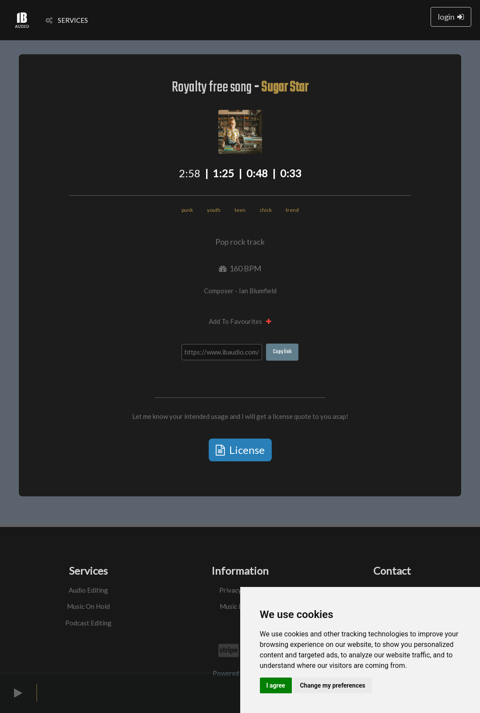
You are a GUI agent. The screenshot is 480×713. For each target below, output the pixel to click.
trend (292, 210)
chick (265, 210)
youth (214, 210)
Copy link (282, 351)
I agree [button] (275, 685)
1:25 (223, 173)
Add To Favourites (240, 321)
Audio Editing (88, 590)
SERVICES (67, 20)
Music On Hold (88, 606)
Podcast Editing (88, 623)
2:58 (189, 173)
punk (187, 210)
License (240, 449)
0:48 (257, 173)
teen (240, 210)
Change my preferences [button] (332, 685)
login (451, 16)
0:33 (290, 173)
